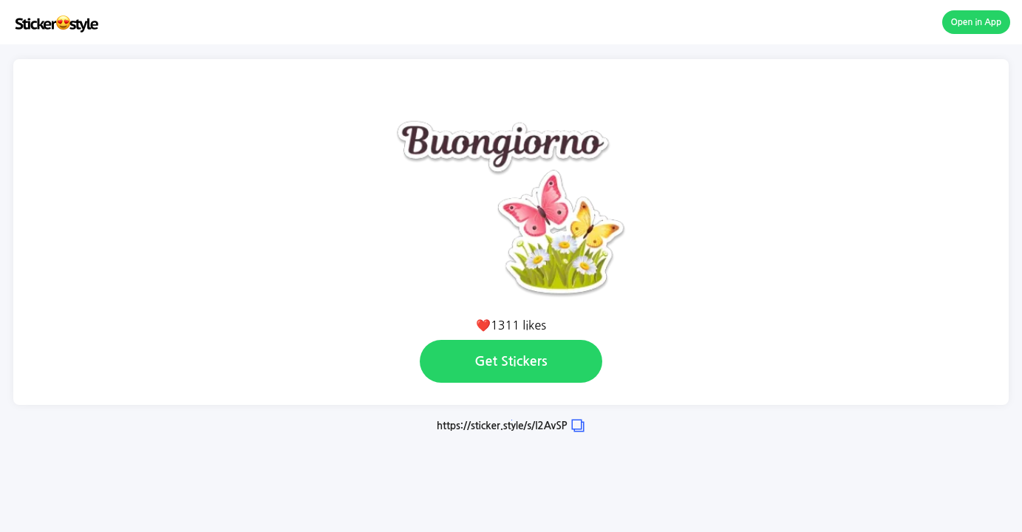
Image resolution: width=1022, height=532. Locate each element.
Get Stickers (510, 361)
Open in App (976, 22)
